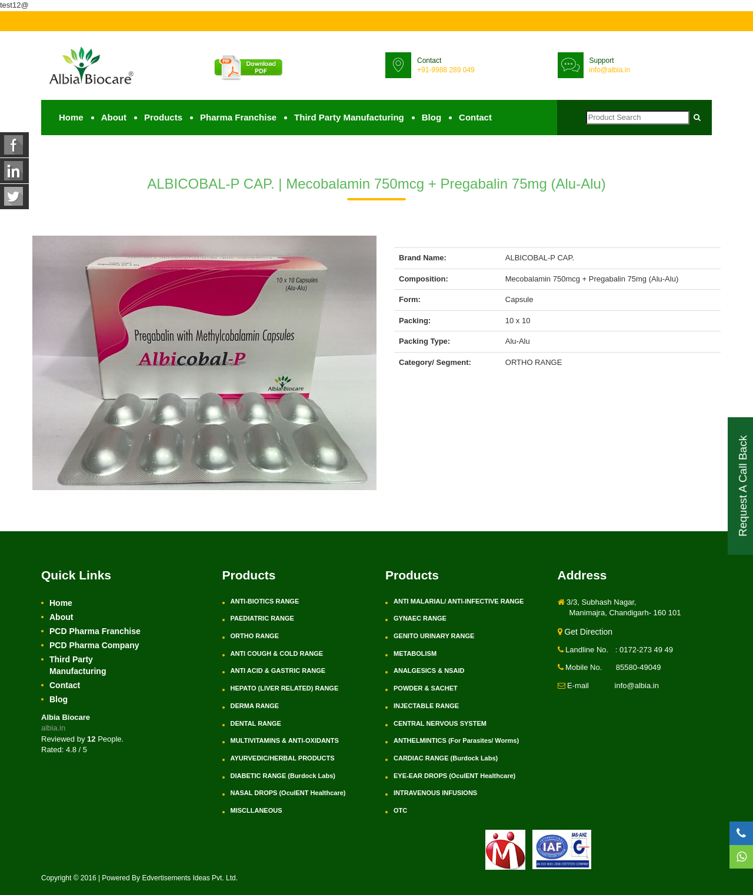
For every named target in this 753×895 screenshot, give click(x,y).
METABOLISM (415, 653)
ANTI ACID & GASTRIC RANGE (278, 670)
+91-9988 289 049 (446, 70)
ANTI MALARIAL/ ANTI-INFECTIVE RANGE (459, 601)
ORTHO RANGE (255, 635)
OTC (400, 810)
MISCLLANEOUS (256, 810)
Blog (431, 117)
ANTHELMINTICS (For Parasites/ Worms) (456, 740)
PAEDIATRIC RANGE (262, 618)
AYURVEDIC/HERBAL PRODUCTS (283, 758)
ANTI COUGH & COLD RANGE (277, 653)
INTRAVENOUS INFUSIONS (435, 792)
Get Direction (585, 631)
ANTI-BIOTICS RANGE (265, 601)
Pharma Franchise (238, 117)
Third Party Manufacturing (349, 117)
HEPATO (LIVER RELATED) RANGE (285, 688)
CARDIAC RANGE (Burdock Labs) (446, 758)
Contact (475, 117)
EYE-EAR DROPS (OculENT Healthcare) (454, 775)
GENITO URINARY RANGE (434, 635)
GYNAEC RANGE (420, 618)
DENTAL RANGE (256, 723)
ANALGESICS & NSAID (429, 670)
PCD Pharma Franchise (95, 631)
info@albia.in (610, 70)
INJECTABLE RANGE (426, 705)
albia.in (53, 727)
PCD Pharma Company (94, 645)
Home (71, 117)
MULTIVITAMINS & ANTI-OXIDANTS (285, 740)
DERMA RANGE (255, 705)
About (113, 117)
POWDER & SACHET (426, 688)
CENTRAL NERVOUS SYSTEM (440, 723)
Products (163, 117)
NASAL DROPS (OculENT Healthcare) (288, 792)
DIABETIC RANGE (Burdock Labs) (283, 775)
